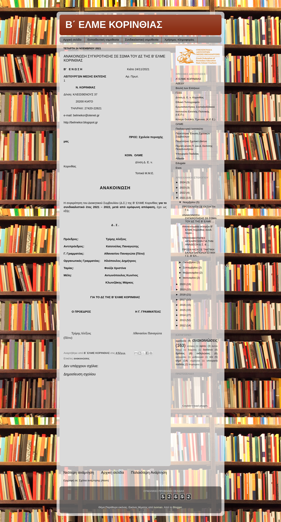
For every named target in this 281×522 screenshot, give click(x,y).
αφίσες (202, 346)
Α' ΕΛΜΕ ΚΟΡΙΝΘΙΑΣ (188, 78)
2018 (183, 294)
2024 (183, 182)
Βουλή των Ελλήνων (187, 88)
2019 (183, 289)
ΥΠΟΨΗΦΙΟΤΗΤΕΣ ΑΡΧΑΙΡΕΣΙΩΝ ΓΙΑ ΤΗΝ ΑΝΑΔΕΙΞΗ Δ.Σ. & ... (197, 241)
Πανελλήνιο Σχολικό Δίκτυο (191, 141)
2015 (183, 310)
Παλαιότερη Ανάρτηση (149, 472)
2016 (183, 304)
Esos (178, 167)
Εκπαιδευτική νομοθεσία (103, 39)
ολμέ (178, 360)
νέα (211, 357)
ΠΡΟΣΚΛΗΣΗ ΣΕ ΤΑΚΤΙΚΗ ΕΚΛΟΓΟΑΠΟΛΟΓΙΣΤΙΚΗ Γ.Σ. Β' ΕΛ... (198, 252)
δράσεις (180, 353)
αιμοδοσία (181, 341)
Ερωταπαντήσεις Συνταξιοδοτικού (195, 106)
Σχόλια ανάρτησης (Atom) (94, 480)
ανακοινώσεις (82, 358)
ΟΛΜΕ (179, 124)
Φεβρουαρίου (191, 272)
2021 (183, 197)
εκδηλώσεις (203, 353)
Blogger (177, 507)
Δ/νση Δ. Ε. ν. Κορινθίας (190, 97)
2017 (183, 299)
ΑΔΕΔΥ (180, 83)
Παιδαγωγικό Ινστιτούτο (189, 128)
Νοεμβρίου (189, 202)
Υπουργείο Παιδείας (187, 153)
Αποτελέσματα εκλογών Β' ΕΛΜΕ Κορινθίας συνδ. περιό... (197, 229)
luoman (158, 507)
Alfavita (180, 158)
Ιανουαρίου (190, 277)
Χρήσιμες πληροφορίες (179, 39)
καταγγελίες (181, 357)
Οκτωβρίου (190, 262)
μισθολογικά (198, 357)
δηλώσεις (192, 350)
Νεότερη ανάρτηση (78, 472)
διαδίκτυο (208, 349)
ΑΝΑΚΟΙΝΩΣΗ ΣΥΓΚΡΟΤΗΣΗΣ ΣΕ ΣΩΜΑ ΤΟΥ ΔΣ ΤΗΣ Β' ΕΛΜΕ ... (199, 218)
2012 (183, 325)
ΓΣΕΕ (179, 92)
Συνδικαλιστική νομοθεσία (141, 39)
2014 (183, 315)
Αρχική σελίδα (72, 39)
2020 (183, 284)
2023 (183, 187)
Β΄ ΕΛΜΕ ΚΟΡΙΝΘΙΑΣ (113, 24)
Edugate (180, 163)
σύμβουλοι (195, 361)
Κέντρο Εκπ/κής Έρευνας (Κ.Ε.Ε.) (195, 119)
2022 (183, 192)
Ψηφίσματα (194, 364)
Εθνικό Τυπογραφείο (187, 102)
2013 (183, 320)
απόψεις (191, 346)
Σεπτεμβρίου (190, 267)
